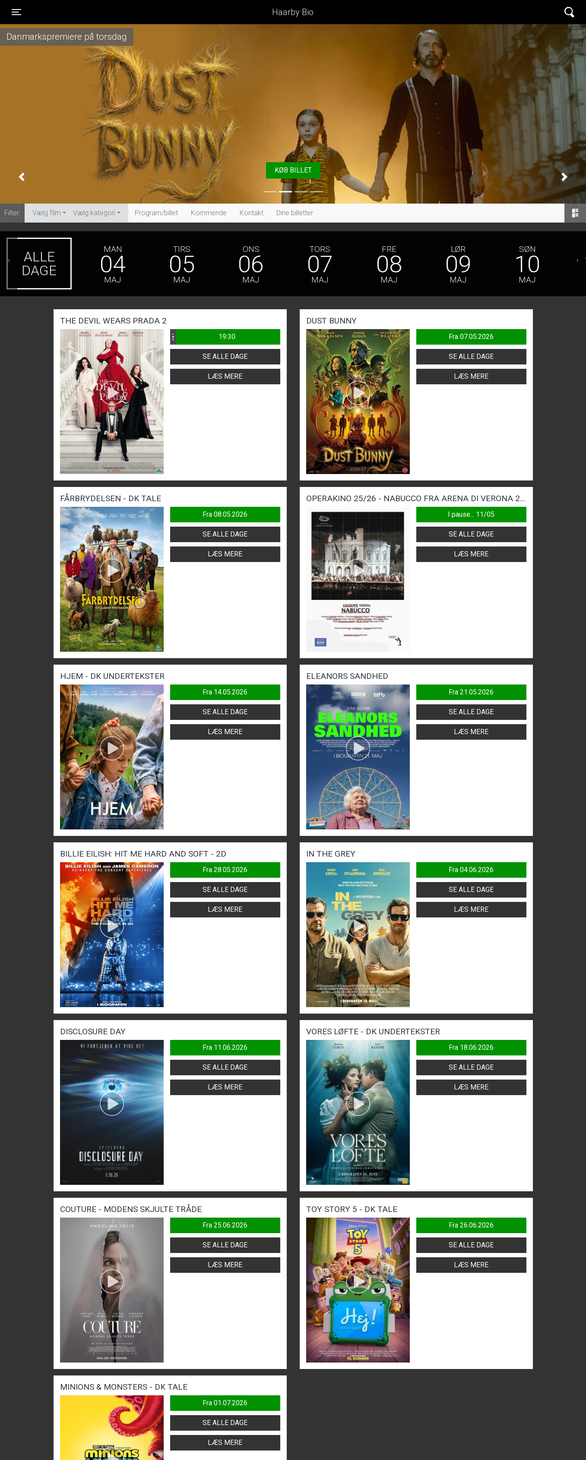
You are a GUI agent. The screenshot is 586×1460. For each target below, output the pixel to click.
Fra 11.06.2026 (225, 1047)
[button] (21, 176)
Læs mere (225, 376)
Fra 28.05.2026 (225, 870)
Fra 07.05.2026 (471, 337)
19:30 (203, 337)
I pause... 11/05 (471, 514)
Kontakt (251, 213)
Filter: (12, 213)
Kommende (209, 213)
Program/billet (156, 213)
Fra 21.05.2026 (471, 692)
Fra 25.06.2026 (225, 1225)
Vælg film (46, 213)
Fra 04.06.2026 (471, 870)
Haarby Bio (293, 12)
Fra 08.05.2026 (225, 514)
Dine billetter (294, 213)
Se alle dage (225, 356)
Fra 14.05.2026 (225, 692)
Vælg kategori (94, 213)
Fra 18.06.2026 (471, 1047)
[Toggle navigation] (16, 12)
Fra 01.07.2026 (225, 1403)
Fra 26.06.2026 (471, 1225)
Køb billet (293, 170)
